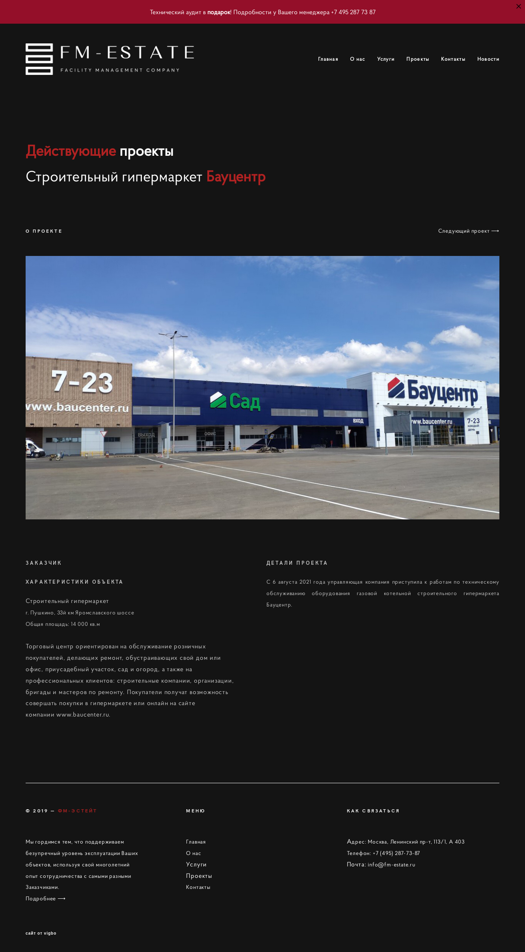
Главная (328, 59)
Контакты (453, 59)
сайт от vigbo (41, 933)
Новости (488, 59)
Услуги (386, 59)
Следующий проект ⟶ (468, 230)
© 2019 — (62, 810)
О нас (357, 59)
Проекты (417, 59)
